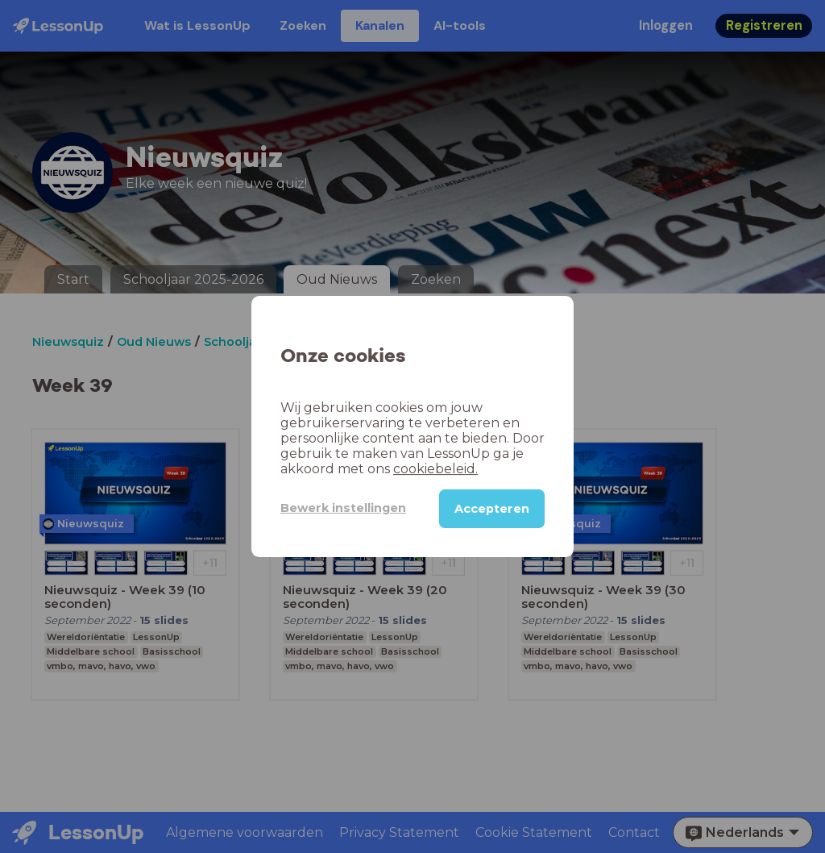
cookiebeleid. (435, 468)
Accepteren (491, 508)
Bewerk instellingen (343, 508)
